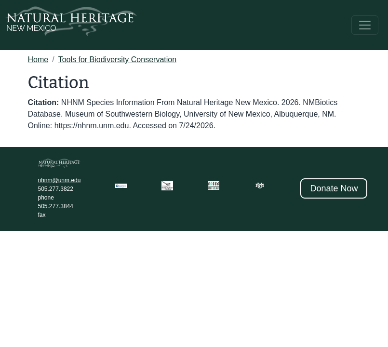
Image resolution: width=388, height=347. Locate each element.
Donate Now (334, 188)
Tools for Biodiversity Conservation (117, 59)
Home (38, 59)
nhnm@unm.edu (59, 180)
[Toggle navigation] (364, 25)
